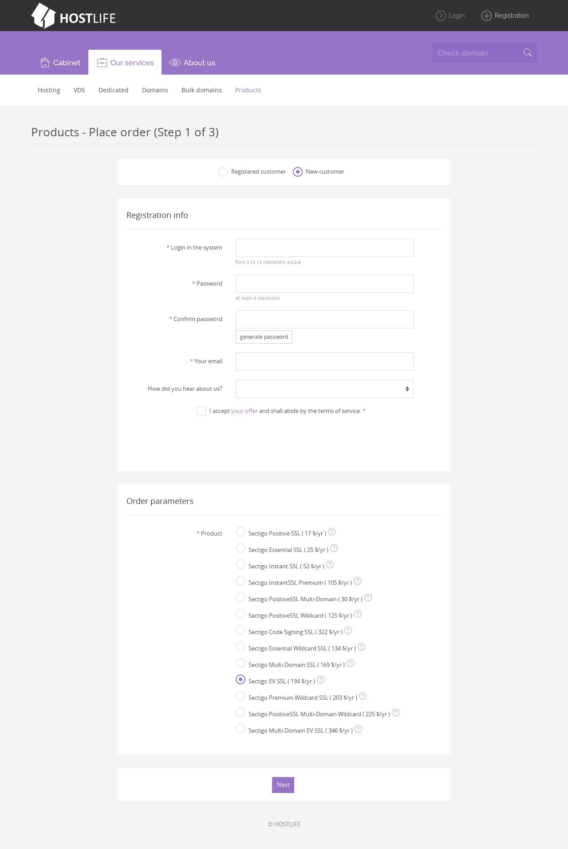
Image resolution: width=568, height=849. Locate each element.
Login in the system (194, 247)
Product (209, 533)
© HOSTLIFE (284, 824)
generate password (264, 337)
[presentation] (284, 439)
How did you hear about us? (185, 389)
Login (450, 16)
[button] (59, 62)
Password (207, 283)
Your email (206, 361)
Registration (505, 16)
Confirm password (195, 319)
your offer (244, 411)
